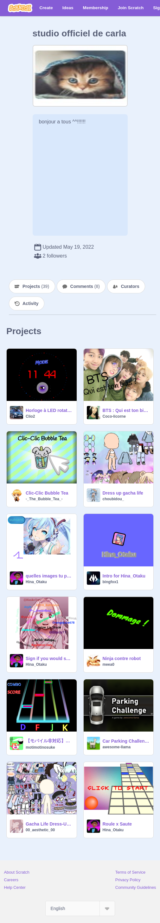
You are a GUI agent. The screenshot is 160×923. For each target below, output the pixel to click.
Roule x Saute (117, 823)
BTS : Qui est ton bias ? (126, 410)
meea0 (108, 664)
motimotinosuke (40, 747)
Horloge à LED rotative (49, 410)
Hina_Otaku (36, 582)
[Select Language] (80, 908)
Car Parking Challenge (126, 741)
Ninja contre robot (122, 658)
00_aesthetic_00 (40, 830)
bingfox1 (110, 582)
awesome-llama (117, 747)
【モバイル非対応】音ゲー (49, 740)
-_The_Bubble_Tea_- (44, 499)
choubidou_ (113, 499)
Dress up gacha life (123, 493)
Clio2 (30, 416)
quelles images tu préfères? (49, 575)
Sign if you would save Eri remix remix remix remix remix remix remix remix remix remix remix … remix (49, 658)
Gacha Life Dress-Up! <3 (49, 823)
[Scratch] (20, 8)
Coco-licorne (114, 416)
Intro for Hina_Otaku (124, 575)
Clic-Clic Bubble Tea (47, 493)
